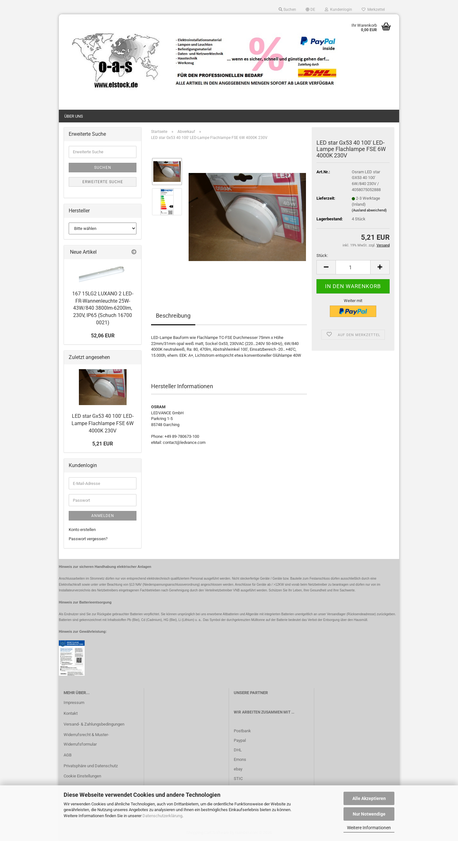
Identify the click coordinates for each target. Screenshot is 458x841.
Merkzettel (373, 9)
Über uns (73, 116)
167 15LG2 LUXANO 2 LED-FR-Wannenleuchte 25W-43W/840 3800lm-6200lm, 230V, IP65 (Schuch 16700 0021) (102, 308)
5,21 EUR (102, 444)
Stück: (322, 255)
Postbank (242, 730)
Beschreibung (173, 315)
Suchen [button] (287, 9)
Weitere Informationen (369, 827)
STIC (238, 778)
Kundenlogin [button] (338, 9)
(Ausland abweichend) (369, 210)
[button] (310, 9)
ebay (238, 769)
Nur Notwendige (369, 814)
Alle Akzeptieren (369, 798)
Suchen (102, 167)
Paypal (240, 740)
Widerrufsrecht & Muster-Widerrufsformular (86, 739)
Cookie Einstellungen (82, 776)
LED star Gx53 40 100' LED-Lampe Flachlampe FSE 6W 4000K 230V (103, 423)
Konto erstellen (82, 529)
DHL (238, 750)
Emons (240, 759)
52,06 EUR (102, 336)
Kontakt (71, 713)
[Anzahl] (353, 267)
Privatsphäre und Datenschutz (91, 765)
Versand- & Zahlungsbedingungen (94, 724)
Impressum (74, 702)
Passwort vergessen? (88, 538)
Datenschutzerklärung (162, 815)
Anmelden (102, 516)
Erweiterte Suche (102, 182)
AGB (68, 755)
